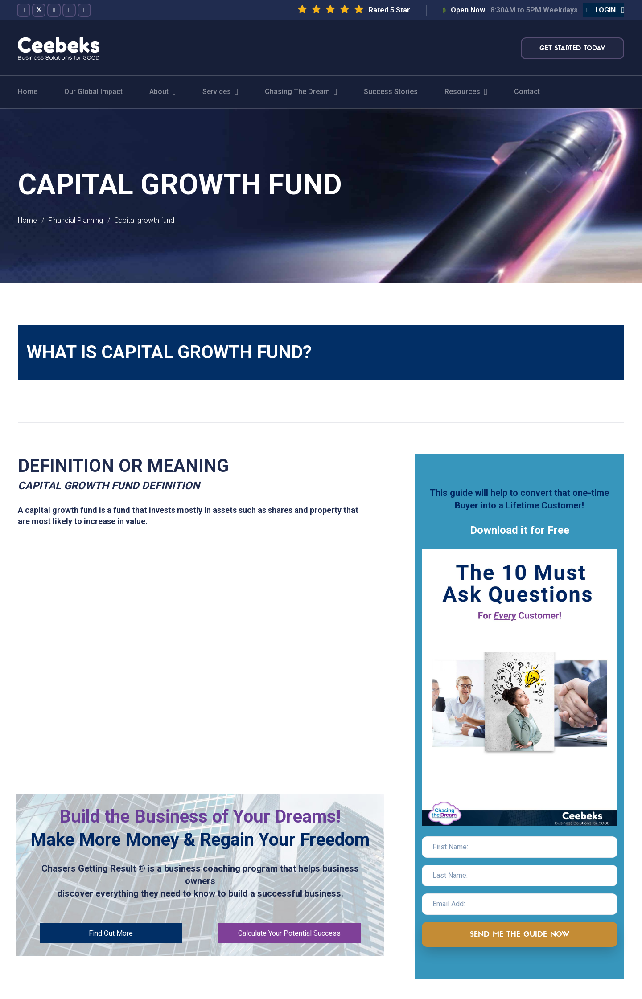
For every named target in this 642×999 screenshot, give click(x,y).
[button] (603, 10)
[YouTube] (69, 10)
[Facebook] (23, 10)
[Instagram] (54, 10)
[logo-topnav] (58, 48)
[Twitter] (39, 10)
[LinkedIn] (84, 10)
